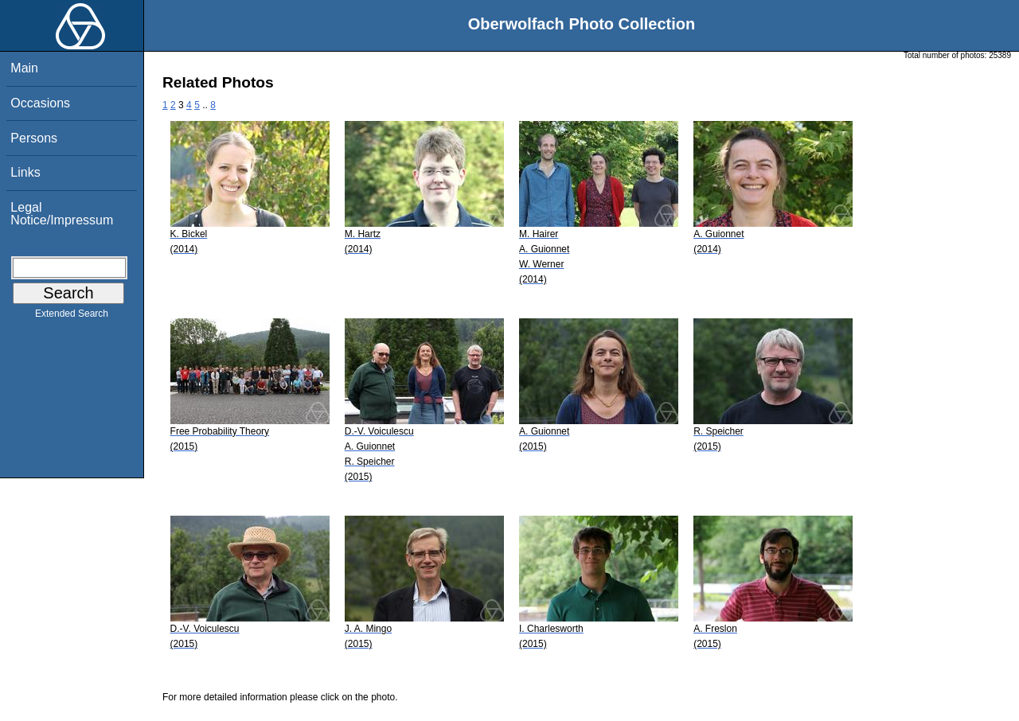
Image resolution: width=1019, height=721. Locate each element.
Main (24, 68)
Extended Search (71, 317)
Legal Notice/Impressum (61, 214)
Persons (33, 138)
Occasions (40, 103)
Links (25, 172)
